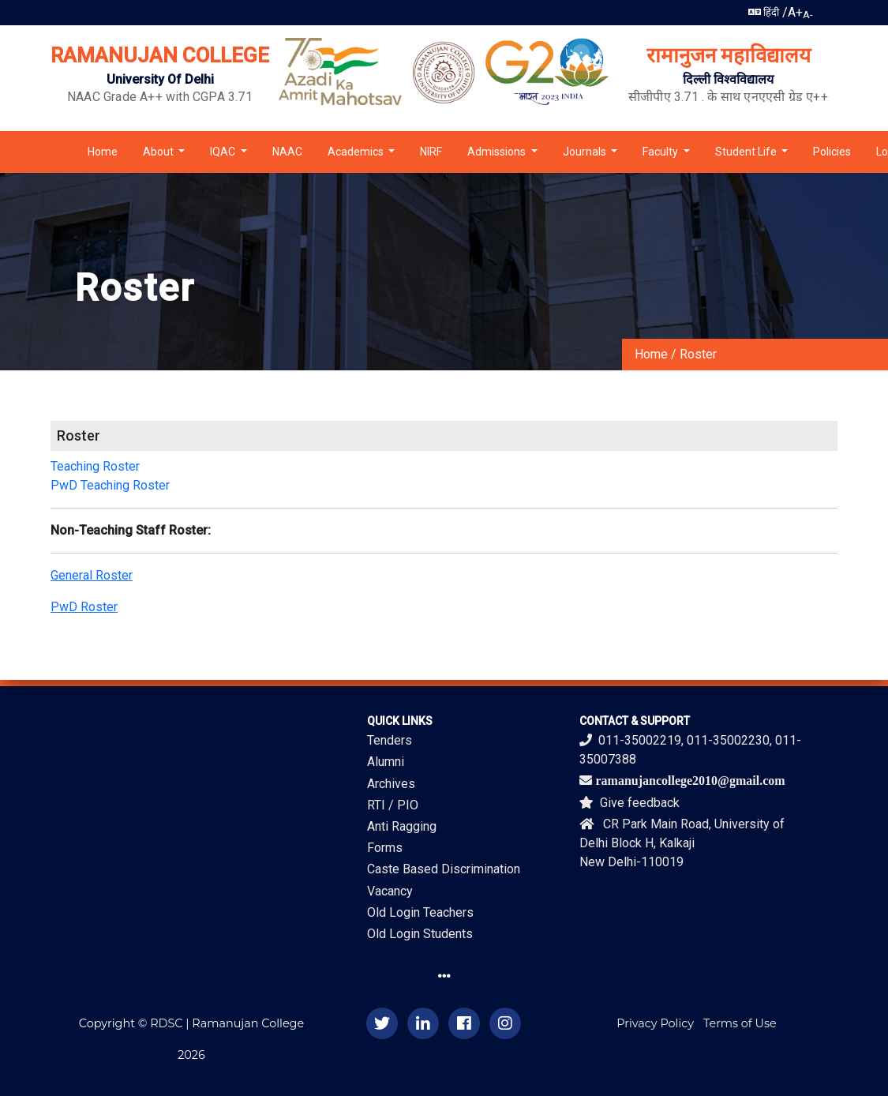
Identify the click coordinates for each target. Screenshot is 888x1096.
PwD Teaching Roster (110, 485)
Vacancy (390, 891)
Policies (832, 151)
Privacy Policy (655, 1023)
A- (808, 15)
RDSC (166, 1023)
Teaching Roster (95, 466)
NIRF (431, 151)
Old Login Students (420, 933)
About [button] (159, 151)
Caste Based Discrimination (443, 868)
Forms (385, 847)
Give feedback (629, 802)
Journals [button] (586, 151)
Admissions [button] (497, 151)
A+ (795, 12)
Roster (698, 354)
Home (103, 151)
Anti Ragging (402, 826)
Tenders (389, 740)
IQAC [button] (224, 151)
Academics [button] (357, 151)
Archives (391, 783)
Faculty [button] (661, 151)
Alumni (385, 761)
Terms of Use (740, 1023)
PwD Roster (84, 606)
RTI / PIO (392, 805)
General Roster (92, 575)
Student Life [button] (747, 151)
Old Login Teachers (420, 912)
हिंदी (763, 12)
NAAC (287, 151)
